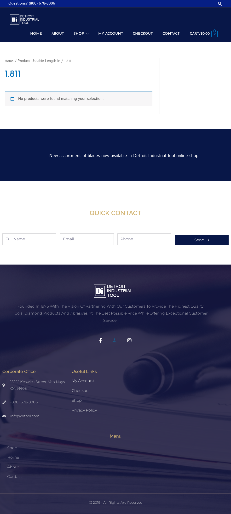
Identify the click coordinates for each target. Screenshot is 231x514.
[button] (220, 3)
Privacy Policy (84, 409)
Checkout (81, 389)
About (13, 466)
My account (83, 380)
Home (9, 59)
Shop (77, 399)
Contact (14, 475)
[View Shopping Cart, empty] (202, 34)
